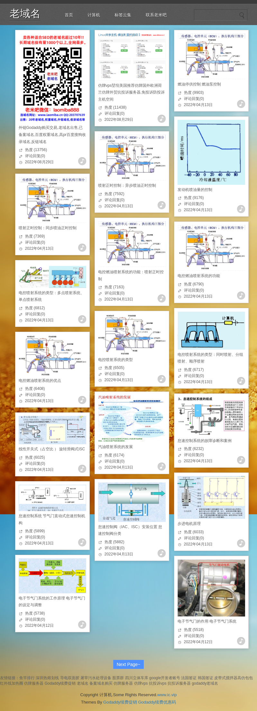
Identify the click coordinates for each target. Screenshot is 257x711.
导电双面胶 (69, 678)
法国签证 (189, 678)
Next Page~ (129, 664)
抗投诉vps (158, 683)
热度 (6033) (194, 532)
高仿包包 (245, 678)
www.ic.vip (167, 694)
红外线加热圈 (11, 683)
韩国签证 (205, 678)
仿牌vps (141, 683)
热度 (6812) (35, 308)
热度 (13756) (36, 150)
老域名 (25, 13)
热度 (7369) (35, 236)
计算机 (93, 15)
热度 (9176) (194, 197)
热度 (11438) (116, 107)
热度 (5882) (114, 542)
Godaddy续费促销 (60, 683)
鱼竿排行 (27, 678)
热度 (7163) (114, 287)
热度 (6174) (114, 455)
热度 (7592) (114, 194)
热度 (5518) (194, 629)
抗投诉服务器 (179, 683)
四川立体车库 (136, 678)
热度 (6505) (114, 367)
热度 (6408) (35, 388)
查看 (82, 161)
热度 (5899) (35, 531)
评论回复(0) (35, 156)
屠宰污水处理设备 (95, 678)
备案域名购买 (101, 683)
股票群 (118, 678)
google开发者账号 (164, 678)
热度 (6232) (194, 448)
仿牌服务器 (33, 683)
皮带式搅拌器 (225, 678)
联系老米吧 (156, 15)
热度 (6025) (35, 457)
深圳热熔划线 (47, 678)
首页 (69, 15)
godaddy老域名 (205, 683)
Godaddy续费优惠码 (157, 702)
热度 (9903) (194, 92)
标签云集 (123, 15)
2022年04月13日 (198, 105)
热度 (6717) (194, 369)
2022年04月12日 (39, 625)
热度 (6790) (194, 284)
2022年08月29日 (39, 162)
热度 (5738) (35, 613)
